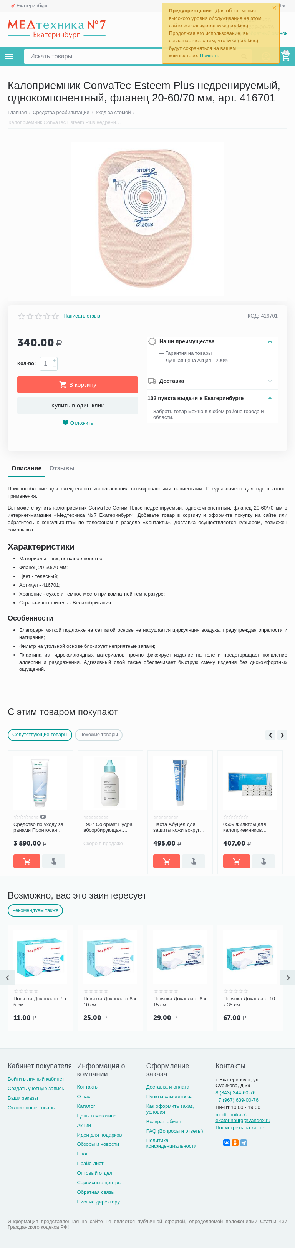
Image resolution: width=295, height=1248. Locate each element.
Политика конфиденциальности (171, 1143)
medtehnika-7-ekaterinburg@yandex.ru (242, 1117)
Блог (82, 1154)
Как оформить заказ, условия (170, 1109)
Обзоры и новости (98, 1144)
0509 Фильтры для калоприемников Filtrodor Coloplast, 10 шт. (247, 827)
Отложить (77, 423)
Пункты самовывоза (169, 1096)
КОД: (253, 316)
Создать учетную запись (36, 1088)
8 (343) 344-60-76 (235, 1093)
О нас (83, 1096)
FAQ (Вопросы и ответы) (174, 1131)
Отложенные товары (32, 1108)
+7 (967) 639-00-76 (237, 1100)
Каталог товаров (9, 56)
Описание (26, 468)
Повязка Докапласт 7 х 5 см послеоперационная (39, 1002)
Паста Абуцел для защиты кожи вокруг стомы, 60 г (176, 827)
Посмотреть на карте (239, 1127)
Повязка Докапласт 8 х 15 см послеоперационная (179, 1002)
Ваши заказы (23, 1098)
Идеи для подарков (99, 1135)
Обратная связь (95, 1192)
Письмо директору (98, 1202)
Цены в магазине (96, 1116)
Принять (209, 55)
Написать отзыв (81, 316)
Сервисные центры (99, 1182)
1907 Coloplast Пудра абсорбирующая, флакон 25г (108, 827)
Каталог (86, 1106)
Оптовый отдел (94, 1173)
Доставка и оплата (167, 1087)
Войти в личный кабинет (36, 1079)
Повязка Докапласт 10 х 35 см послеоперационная (249, 1002)
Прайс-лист (90, 1163)
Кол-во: (26, 363)
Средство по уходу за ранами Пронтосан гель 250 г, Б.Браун (38, 827)
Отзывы (61, 468)
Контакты (87, 1087)
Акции (84, 1125)
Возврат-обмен (163, 1121)
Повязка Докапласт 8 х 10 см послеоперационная (109, 1002)
